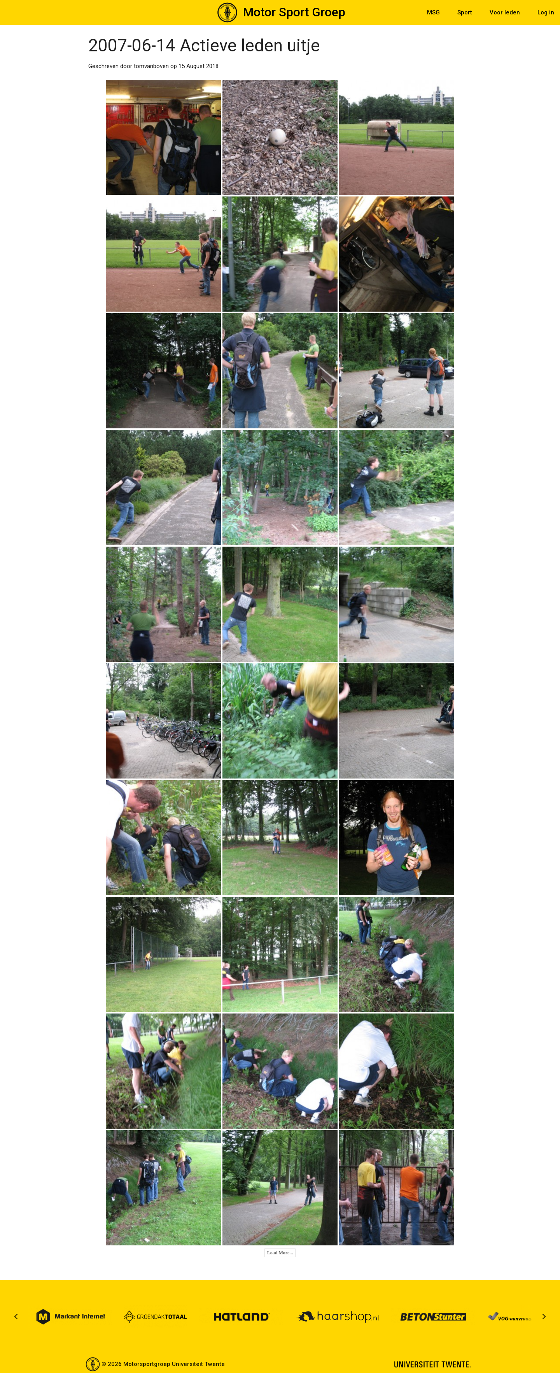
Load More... (280, 1253)
